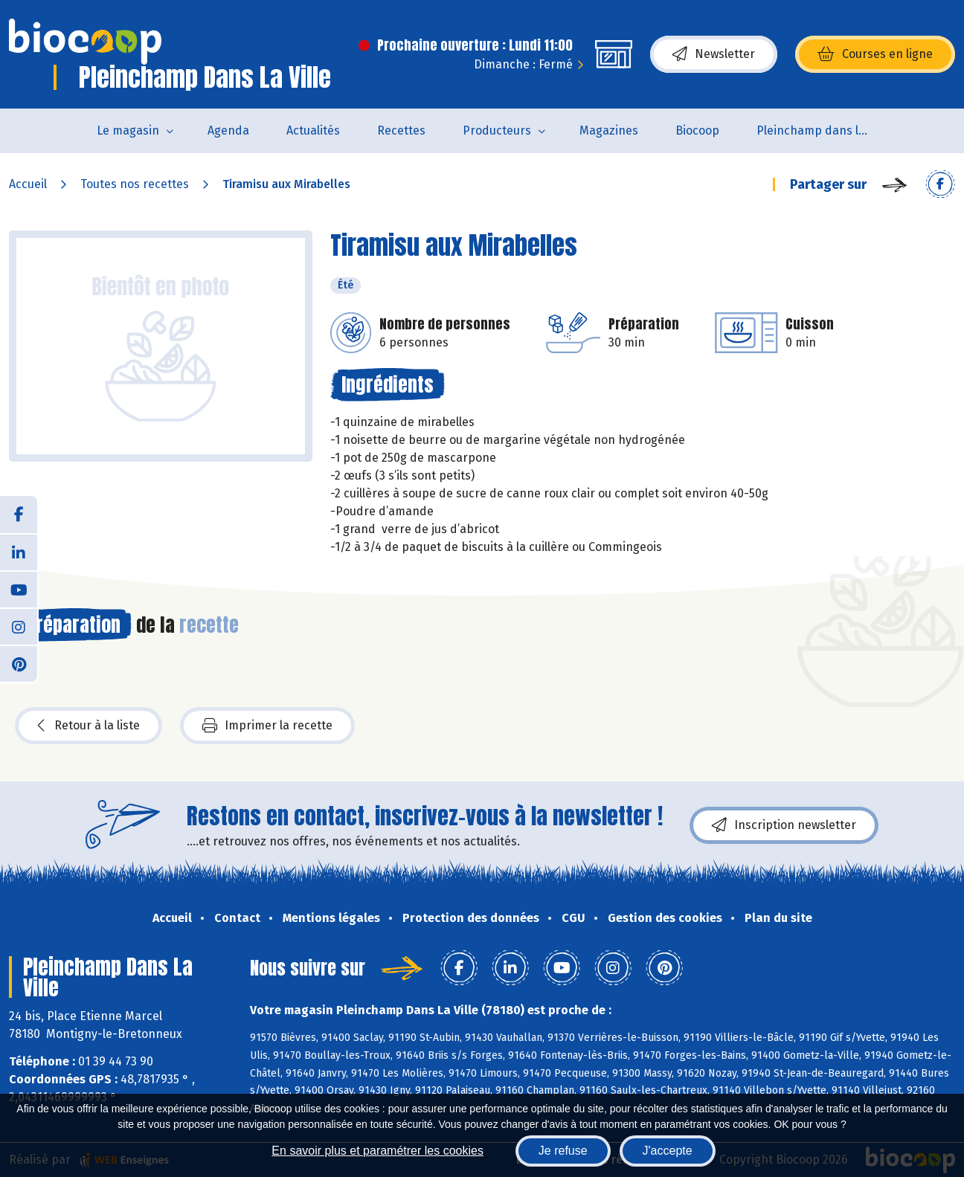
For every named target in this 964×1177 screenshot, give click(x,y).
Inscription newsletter (784, 825)
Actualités (313, 130)
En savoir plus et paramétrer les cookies (377, 1150)
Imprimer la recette (267, 725)
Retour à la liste (88, 725)
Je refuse (563, 1150)
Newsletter (713, 54)
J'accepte (668, 1150)
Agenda (228, 130)
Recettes (401, 130)
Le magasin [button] (128, 130)
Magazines (608, 130)
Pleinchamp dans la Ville (821, 130)
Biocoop (697, 130)
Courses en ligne (875, 54)
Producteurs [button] (497, 130)
